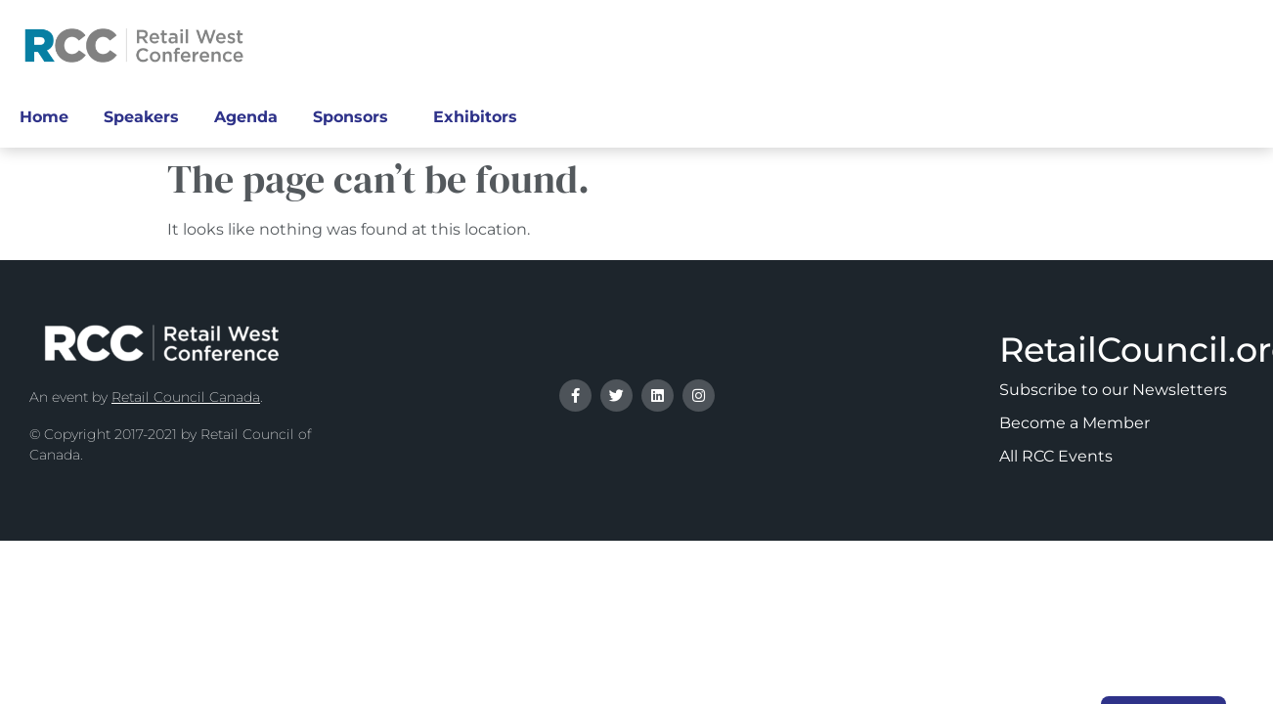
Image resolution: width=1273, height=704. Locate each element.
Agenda (246, 117)
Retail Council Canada (185, 397)
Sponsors (355, 117)
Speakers (141, 117)
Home (44, 117)
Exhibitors (480, 117)
